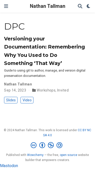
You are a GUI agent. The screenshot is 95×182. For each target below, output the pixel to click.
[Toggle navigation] (6, 6)
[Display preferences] (88, 6)
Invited (63, 90)
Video (27, 100)
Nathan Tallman (47, 6)
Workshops (46, 90)
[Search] (80, 6)
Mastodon (9, 165)
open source (68, 155)
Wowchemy (35, 155)
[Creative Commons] (47, 145)
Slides (11, 100)
